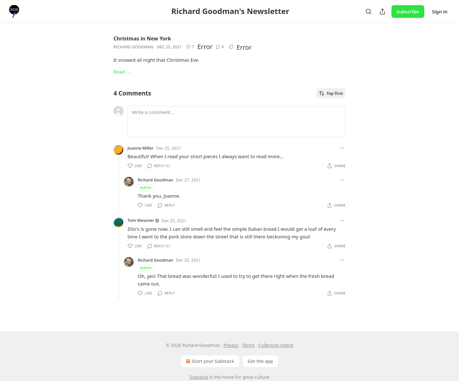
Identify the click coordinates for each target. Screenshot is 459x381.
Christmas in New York (142, 38)
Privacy (230, 345)
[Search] (368, 11)
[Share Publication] (382, 11)
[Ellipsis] (342, 148)
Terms (248, 345)
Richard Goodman (133, 47)
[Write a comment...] (236, 121)
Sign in (440, 11)
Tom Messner (140, 220)
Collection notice (276, 345)
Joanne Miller (140, 148)
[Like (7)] (190, 47)
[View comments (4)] (220, 47)
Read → (122, 71)
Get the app (260, 361)
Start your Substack (209, 361)
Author (146, 187)
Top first (331, 93)
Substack (199, 377)
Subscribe (408, 11)
